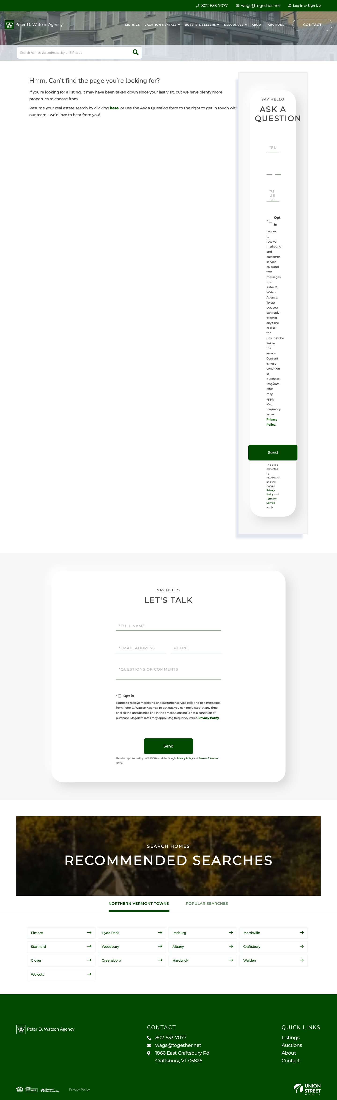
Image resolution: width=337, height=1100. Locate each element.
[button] (135, 53)
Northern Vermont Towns (139, 903)
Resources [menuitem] (234, 24)
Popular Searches (207, 903)
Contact (312, 25)
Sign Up (314, 6)
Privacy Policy (208, 718)
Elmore (37, 933)
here (114, 108)
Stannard (38, 947)
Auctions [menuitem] (276, 24)
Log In (295, 6)
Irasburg (179, 933)
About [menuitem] (257, 24)
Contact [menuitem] (291, 1061)
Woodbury (110, 947)
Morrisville (251, 933)
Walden (249, 960)
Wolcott (37, 974)
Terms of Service (208, 758)
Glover (36, 960)
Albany (178, 947)
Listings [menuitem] (132, 24)
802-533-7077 (166, 1038)
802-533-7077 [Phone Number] (211, 6)
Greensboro (111, 960)
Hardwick (180, 960)
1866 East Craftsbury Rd (178, 1057)
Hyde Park (110, 933)
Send (273, 452)
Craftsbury (251, 947)
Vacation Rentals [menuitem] (161, 24)
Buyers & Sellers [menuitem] (200, 24)
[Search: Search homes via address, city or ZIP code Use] (79, 53)
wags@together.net (258, 6)
